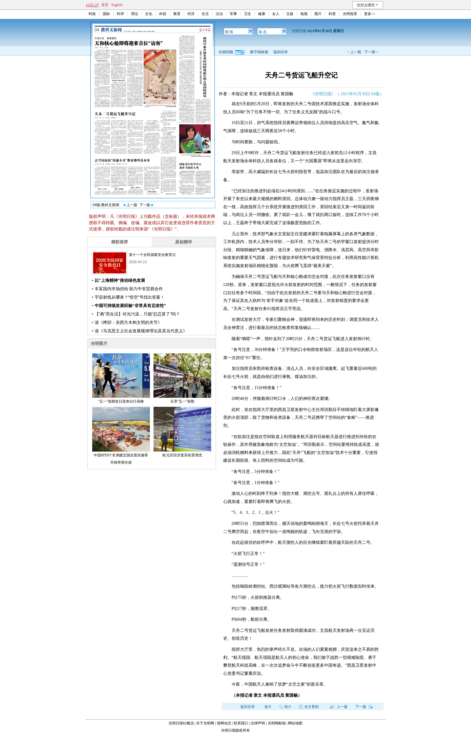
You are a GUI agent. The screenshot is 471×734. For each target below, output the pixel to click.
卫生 (247, 14)
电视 (304, 14)
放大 (268, 707)
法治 (219, 14)
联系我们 (241, 723)
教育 (177, 14)
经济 (191, 14)
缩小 (285, 707)
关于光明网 (205, 723)
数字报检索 (259, 52)
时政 (92, 14)
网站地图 (295, 723)
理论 (134, 14)
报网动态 (224, 723)
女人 (275, 14)
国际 (106, 14)
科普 (332, 14)
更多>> (369, 14)
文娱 (289, 14)
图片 (318, 14)
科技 (162, 14)
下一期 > (371, 52)
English (117, 5)
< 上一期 (354, 52)
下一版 (146, 205)
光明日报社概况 (181, 723)
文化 (148, 14)
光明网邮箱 (277, 723)
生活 (205, 14)
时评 (120, 14)
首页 (104, 5)
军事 (233, 14)
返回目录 (280, 52)
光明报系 (350, 14)
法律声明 (258, 723)
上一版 (130, 205)
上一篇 (339, 707)
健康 (261, 14)
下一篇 (364, 707)
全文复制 (309, 707)
